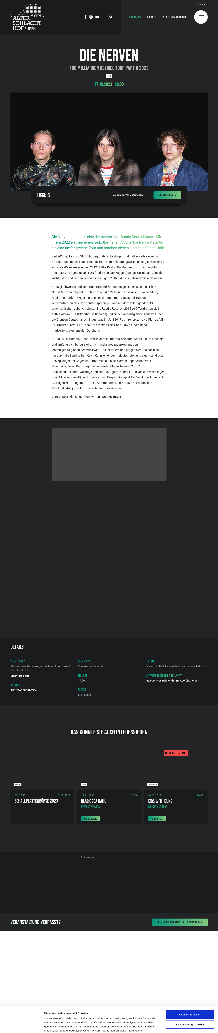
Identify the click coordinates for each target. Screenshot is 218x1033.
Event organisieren (174, 17)
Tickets (151, 17)
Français (201, 4)
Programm (135, 17)
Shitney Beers (111, 397)
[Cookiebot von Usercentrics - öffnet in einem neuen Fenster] (22, 1026)
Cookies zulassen (189, 988)
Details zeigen (179, 1026)
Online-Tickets (167, 195)
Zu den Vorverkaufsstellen (128, 194)
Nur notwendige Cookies (190, 998)
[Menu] (201, 17)
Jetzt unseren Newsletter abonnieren (179, 922)
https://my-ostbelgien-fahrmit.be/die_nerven (172, 680)
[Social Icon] (85, 17)
